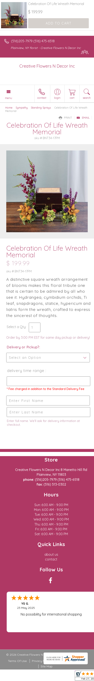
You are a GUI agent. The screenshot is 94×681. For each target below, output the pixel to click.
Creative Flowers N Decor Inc (47, 66)
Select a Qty (16, 327)
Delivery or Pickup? (23, 347)
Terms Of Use (17, 661)
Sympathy (22, 107)
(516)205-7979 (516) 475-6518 (33, 41)
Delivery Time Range (26, 370)
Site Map (47, 666)
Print (65, 117)
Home (9, 107)
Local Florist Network (71, 661)
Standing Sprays (41, 107)
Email (83, 117)
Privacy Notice (42, 661)
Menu (8, 98)
